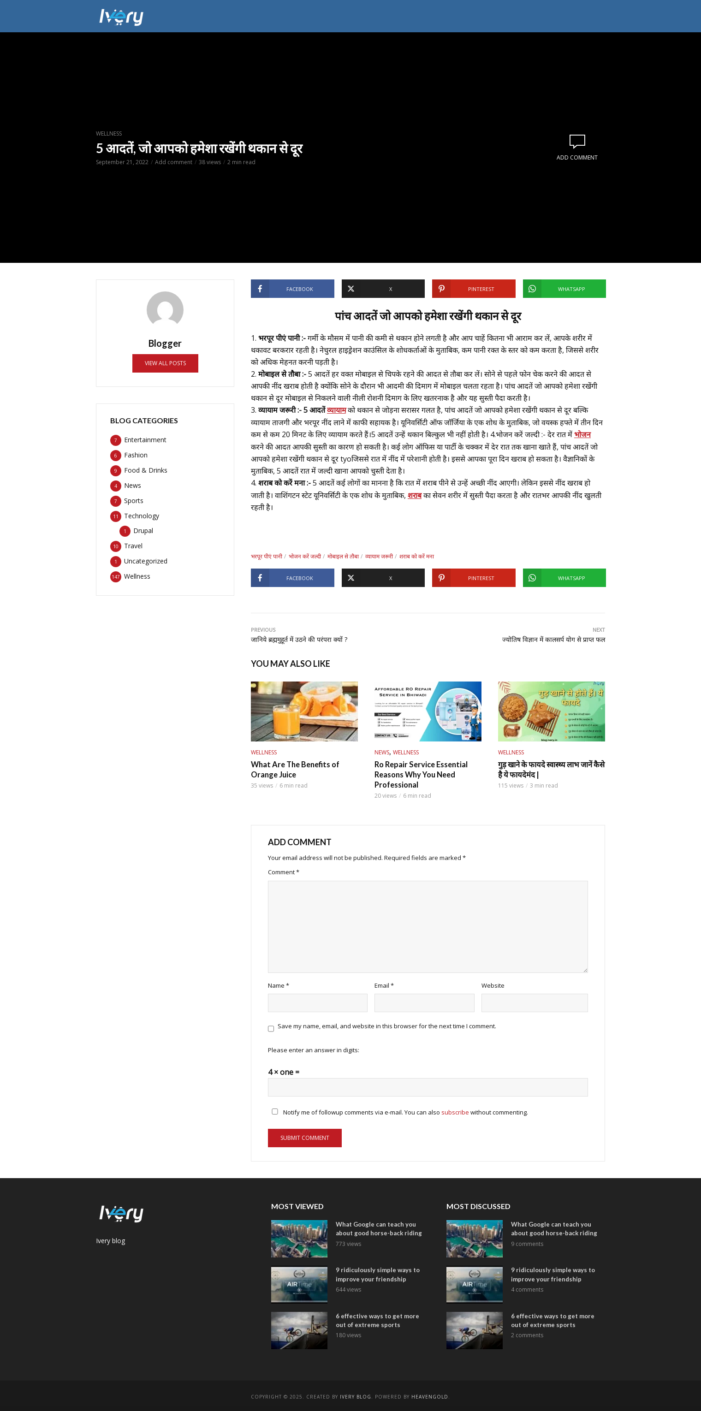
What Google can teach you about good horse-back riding (379, 1227)
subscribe (455, 1111)
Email (384, 983)
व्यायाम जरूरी (379, 555)
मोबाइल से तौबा (343, 555)
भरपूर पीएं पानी (266, 555)
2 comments (527, 1333)
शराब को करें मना (416, 555)
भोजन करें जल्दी (305, 555)
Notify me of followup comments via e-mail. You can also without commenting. (398, 1111)
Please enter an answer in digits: (313, 1048)
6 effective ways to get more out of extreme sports (377, 1318)
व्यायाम (336, 410)
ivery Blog (355, 1395)
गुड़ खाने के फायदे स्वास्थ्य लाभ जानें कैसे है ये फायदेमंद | (550, 768)
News (381, 751)
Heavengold (429, 1395)
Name (278, 983)
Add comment (173, 162)
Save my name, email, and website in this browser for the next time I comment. (387, 1024)
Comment (283, 870)
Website (493, 983)
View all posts (165, 363)
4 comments (527, 1288)
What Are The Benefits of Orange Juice (294, 768)
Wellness (109, 133)
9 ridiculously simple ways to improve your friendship (378, 1273)
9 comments (527, 1242)
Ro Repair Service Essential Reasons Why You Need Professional (420, 773)
